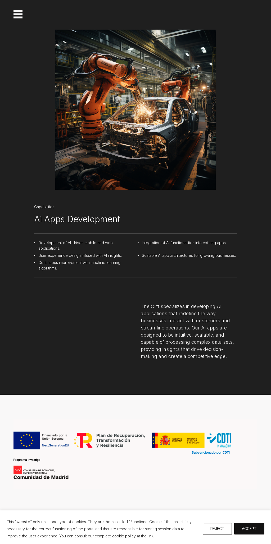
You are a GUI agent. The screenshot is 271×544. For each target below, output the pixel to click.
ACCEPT (249, 528)
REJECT (217, 528)
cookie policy (123, 536)
